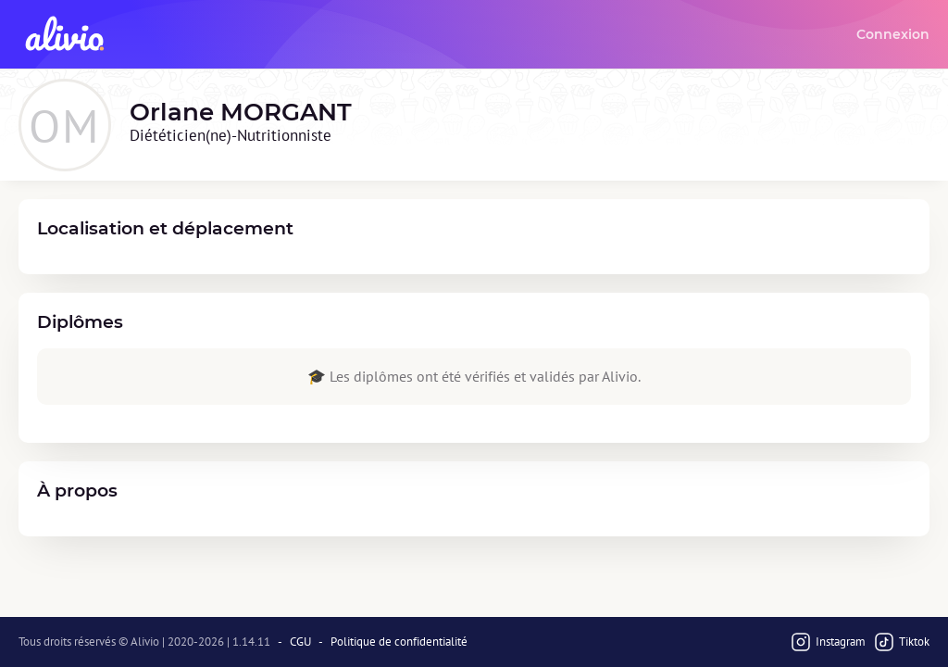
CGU (300, 642)
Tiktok (901, 642)
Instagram (828, 642)
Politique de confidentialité (399, 642)
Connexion (892, 34)
